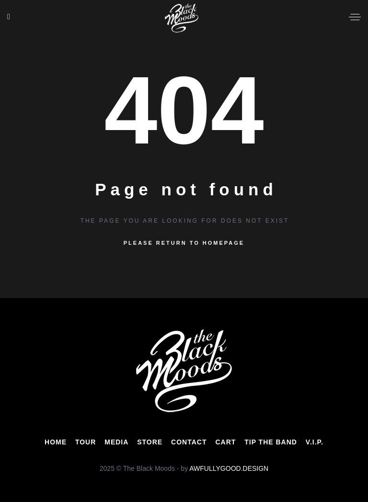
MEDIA (116, 442)
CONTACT (189, 442)
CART (225, 442)
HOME (56, 442)
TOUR (85, 442)
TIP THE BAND (270, 442)
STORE (149, 442)
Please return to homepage (184, 243)
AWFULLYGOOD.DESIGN (228, 468)
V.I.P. (314, 442)
